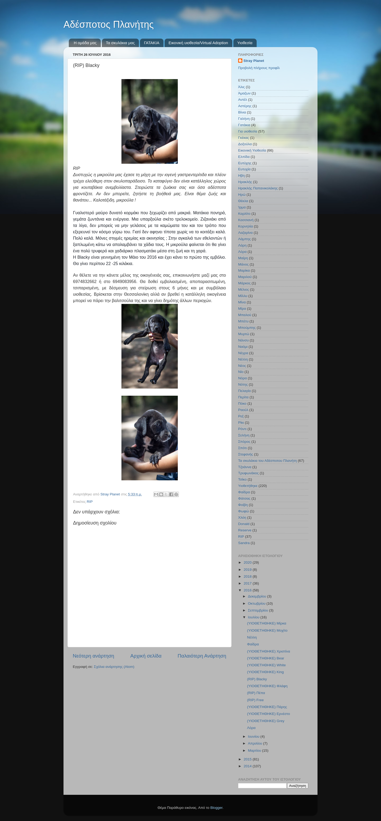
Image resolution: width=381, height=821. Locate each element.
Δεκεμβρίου (257, 596)
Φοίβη (243, 505)
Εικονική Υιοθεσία (252, 150)
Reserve (244, 530)
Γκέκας (243, 138)
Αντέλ (242, 100)
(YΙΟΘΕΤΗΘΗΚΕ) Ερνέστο (268, 714)
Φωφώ (243, 511)
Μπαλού (244, 315)
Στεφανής (245, 454)
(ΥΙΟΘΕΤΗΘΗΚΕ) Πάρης (267, 707)
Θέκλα (243, 201)
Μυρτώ (243, 334)
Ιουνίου (254, 736)
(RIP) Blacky (257, 679)
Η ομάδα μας (85, 42)
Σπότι (242, 448)
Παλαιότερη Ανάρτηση (202, 656)
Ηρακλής (245, 182)
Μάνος (243, 264)
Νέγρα (243, 353)
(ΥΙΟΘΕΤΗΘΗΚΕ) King (265, 672)
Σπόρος (244, 442)
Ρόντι (242, 429)
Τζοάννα (244, 467)
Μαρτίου (255, 750)
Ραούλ (243, 410)
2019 (248, 570)
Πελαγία (244, 391)
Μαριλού (245, 277)
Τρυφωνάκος (248, 473)
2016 (248, 590)
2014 (248, 766)
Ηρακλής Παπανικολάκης (258, 188)
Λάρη (242, 245)
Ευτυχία (244, 169)
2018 (248, 576)
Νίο (240, 372)
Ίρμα (242, 207)
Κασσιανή (245, 220)
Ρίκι (241, 423)
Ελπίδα (244, 157)
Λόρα (242, 252)
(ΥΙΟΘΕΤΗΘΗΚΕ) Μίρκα (266, 623)
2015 (248, 759)
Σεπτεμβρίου (258, 610)
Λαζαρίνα (245, 233)
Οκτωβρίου (257, 603)
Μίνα (242, 302)
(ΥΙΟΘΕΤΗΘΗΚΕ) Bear (265, 658)
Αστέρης (244, 106)
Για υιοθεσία (247, 131)
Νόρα (242, 378)
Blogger (216, 808)
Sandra (244, 543)
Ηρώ (242, 195)
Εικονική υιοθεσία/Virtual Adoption (198, 42)
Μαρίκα (244, 270)
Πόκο (242, 403)
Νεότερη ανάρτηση (93, 656)
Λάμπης (244, 239)
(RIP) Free (255, 700)
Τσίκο (242, 479)
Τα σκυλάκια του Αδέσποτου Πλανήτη (267, 461)
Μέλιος (243, 289)
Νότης (243, 384)
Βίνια (242, 112)
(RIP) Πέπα (256, 693)
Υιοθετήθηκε (247, 486)
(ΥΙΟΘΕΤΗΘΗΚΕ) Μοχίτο (267, 630)
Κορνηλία (245, 226)
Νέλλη (243, 359)
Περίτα (243, 397)
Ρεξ (241, 416)
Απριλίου (255, 743)
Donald (244, 524)
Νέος (242, 366)
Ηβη (241, 175)
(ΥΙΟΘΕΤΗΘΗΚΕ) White (266, 665)
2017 (248, 583)
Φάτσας (244, 498)
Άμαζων (244, 93)
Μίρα (242, 309)
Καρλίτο (244, 214)
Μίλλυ (242, 296)
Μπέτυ (243, 321)
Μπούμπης (247, 328)
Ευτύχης (244, 163)
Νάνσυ (243, 340)
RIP (90, 502)
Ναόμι (243, 347)
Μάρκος (244, 283)
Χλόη (242, 517)
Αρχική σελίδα (146, 656)
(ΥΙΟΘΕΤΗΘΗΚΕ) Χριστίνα (268, 651)
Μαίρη (243, 258)
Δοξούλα (245, 144)
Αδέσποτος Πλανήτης (109, 24)
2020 (248, 562)
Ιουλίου (254, 617)
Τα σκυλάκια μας (120, 42)
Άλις (241, 87)
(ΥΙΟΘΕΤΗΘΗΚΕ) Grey (265, 721)
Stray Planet (253, 61)
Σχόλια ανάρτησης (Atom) (114, 667)
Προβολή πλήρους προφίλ (259, 68)
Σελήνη (244, 435)
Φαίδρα (244, 492)
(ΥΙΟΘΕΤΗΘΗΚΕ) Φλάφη (267, 686)
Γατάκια (244, 125)
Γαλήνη (244, 119)
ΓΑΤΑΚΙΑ (151, 42)
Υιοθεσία (244, 42)
